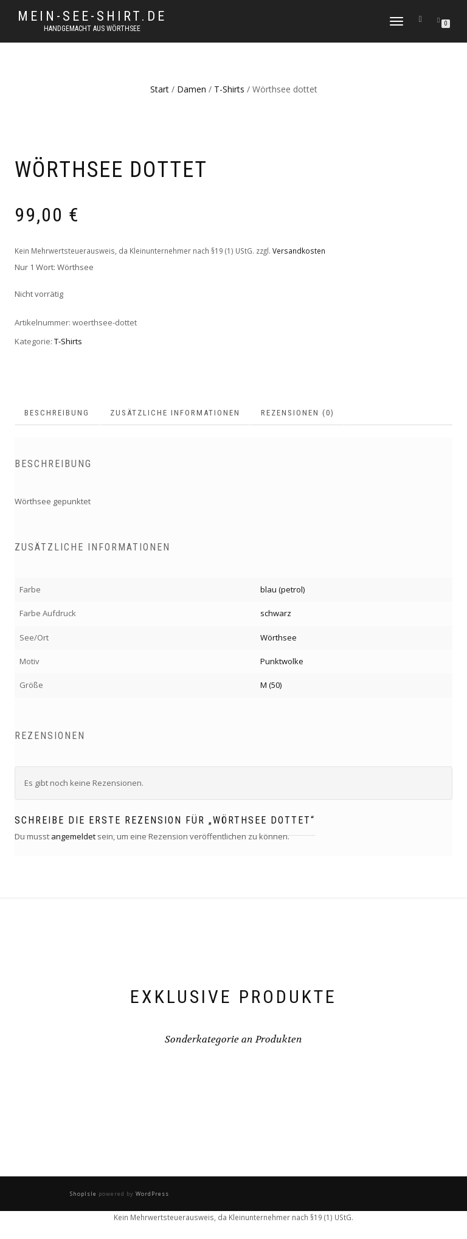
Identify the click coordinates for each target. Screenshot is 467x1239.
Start (159, 89)
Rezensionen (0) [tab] (297, 412)
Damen (191, 89)
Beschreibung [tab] (56, 412)
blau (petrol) (282, 589)
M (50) (271, 684)
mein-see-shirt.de (92, 16)
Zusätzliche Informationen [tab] (175, 412)
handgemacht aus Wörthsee (92, 28)
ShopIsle (84, 1194)
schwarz (275, 613)
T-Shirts (229, 89)
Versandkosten (298, 250)
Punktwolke (281, 661)
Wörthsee (278, 637)
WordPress (151, 1194)
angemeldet (73, 836)
